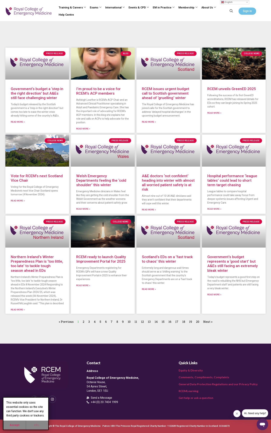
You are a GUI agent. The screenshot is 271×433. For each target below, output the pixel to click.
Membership (187, 7)
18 (183, 321)
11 (136, 321)
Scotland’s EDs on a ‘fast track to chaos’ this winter (167, 259)
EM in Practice (164, 7)
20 (197, 321)
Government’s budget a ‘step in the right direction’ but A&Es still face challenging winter (37, 93)
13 (149, 321)
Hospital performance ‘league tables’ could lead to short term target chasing (232, 180)
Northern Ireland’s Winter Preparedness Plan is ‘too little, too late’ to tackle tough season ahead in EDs (37, 264)
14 (156, 321)
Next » (207, 321)
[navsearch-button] (231, 11)
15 (163, 321)
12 (142, 321)
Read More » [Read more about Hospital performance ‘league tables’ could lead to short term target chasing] (214, 209)
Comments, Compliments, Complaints (204, 377)
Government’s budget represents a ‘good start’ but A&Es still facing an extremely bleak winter (232, 264)
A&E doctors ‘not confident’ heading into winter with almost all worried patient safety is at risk (168, 183)
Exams (95, 7)
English (226, 2)
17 (176, 321)
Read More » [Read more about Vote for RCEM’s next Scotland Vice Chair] (18, 200)
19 (190, 321)
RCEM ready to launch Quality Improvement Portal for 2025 (101, 259)
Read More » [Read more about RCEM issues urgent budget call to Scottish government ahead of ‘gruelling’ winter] (149, 122)
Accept (14, 425)
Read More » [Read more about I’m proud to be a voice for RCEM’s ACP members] (83, 128)
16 (169, 321)
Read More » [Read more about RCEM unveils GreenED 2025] (214, 113)
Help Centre (66, 14)
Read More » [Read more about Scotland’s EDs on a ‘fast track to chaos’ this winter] (149, 289)
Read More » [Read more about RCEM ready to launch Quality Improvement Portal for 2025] (83, 285)
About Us (208, 7)
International (115, 7)
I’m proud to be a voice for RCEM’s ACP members (98, 91)
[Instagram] (52, 399)
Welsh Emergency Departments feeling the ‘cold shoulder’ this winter (101, 180)
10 (129, 321)
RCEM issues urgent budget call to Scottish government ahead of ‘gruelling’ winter (165, 93)
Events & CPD (139, 7)
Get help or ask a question (196, 397)
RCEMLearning (188, 391)
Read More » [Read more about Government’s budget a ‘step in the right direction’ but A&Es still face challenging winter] (18, 122)
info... (37, 425)
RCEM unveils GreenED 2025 (231, 89)
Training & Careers (72, 7)
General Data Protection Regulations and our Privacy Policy (218, 384)
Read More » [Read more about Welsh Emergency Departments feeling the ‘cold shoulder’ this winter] (83, 209)
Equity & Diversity (191, 370)
